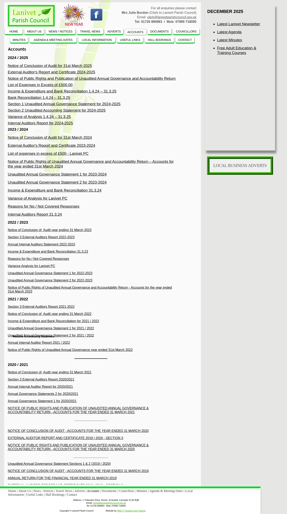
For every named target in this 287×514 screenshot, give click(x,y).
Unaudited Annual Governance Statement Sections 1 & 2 (49, 463)
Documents (109, 491)
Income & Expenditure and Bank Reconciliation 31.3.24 (54, 190)
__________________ (90, 357)
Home (12, 491)
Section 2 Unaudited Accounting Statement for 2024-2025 (57, 110)
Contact (72, 494)
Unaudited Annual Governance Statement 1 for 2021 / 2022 (51, 328)
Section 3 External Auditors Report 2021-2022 (41, 306)
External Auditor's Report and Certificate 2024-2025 (51, 72)
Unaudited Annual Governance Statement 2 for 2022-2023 (50, 280)
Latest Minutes (229, 40)
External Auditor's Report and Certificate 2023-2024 (51, 145)
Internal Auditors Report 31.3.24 (35, 214)
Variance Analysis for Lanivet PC (31, 266)
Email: (89, 503)
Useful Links (35, 494)
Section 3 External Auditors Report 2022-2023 (41, 237)
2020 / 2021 (18, 364)
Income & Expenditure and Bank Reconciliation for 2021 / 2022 (53, 321)
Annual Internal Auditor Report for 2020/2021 (40, 386)
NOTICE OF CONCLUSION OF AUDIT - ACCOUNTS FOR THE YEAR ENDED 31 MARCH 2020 (78, 431)
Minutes (142, 491)
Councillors (127, 491)
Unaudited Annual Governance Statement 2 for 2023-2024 (57, 182)
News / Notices (43, 491)
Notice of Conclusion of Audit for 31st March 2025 (50, 66)
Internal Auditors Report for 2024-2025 (40, 123)
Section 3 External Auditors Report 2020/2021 (41, 379)
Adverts (80, 491)
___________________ (91, 456)
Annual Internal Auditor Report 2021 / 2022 (39, 342)
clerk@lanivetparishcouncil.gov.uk (171, 17)
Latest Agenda (229, 32)
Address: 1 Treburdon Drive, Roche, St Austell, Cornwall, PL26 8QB (106, 500)
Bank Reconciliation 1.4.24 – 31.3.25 (39, 97)
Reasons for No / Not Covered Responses (43, 206)
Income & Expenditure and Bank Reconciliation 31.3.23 (48, 251)
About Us (25, 491)
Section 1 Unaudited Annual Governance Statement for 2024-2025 (64, 104)
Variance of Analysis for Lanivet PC (37, 198)
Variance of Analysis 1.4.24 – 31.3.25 (39, 117)
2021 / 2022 (18, 299)
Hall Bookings (55, 494)
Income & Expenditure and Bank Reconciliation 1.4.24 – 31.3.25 (62, 91)
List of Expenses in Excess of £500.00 (40, 85)
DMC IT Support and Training (131, 510)
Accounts (93, 491)
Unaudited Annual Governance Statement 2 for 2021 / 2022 (51, 335)
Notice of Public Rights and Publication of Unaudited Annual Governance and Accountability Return (92, 78)
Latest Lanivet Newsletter (238, 24)
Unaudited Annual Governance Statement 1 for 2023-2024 (57, 174)
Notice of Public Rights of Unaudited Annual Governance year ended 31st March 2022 (70, 350)
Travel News (64, 491)
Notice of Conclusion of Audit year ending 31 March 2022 (49, 314)
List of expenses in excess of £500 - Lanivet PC (48, 153)
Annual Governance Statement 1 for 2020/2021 (42, 401)
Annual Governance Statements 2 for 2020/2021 (43, 394)
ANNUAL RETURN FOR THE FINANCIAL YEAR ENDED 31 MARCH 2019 (62, 478)
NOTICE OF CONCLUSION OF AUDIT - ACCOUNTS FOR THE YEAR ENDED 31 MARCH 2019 (78, 471)
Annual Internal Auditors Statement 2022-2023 (41, 244)
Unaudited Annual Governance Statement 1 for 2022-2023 (50, 273)
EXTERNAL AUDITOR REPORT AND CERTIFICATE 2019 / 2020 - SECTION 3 (65, 438)
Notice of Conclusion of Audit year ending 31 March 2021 (49, 372)
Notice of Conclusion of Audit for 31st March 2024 (50, 137)
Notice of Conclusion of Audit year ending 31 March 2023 (49, 230)
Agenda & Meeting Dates (166, 491)
